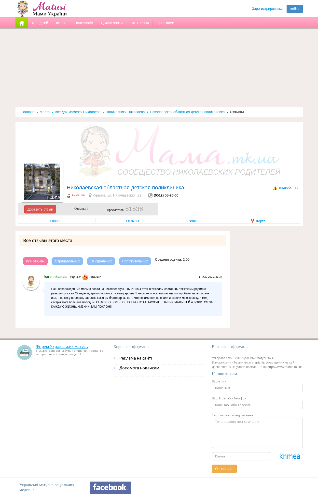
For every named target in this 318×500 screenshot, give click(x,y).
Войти (294, 9)
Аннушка (78, 195)
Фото (193, 221)
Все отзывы (35, 261)
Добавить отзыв (40, 209)
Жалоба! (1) (288, 188)
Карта (258, 221)
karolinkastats (56, 277)
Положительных (135, 261)
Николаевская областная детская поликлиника (187, 112)
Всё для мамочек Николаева (77, 112)
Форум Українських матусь (62, 346)
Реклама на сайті (135, 358)
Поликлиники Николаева (125, 112)
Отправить (224, 468)
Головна (28, 112)
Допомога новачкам (139, 368)
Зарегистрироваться (268, 9)
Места (45, 112)
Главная (56, 221)
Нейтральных (101, 261)
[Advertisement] (159, 67)
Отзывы (132, 221)
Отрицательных (67, 261)
